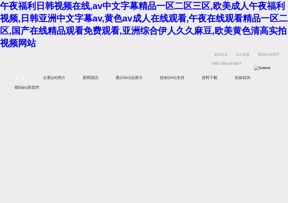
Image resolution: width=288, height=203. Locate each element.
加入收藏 (242, 54)
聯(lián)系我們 (268, 54)
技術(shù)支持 (172, 77)
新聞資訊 (90, 77)
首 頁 (20, 77)
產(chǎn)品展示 (129, 77)
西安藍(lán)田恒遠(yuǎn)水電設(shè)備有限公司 (69, 60)
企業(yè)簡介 (54, 77)
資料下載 (209, 77)
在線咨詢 (242, 77)
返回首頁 (221, 54)
